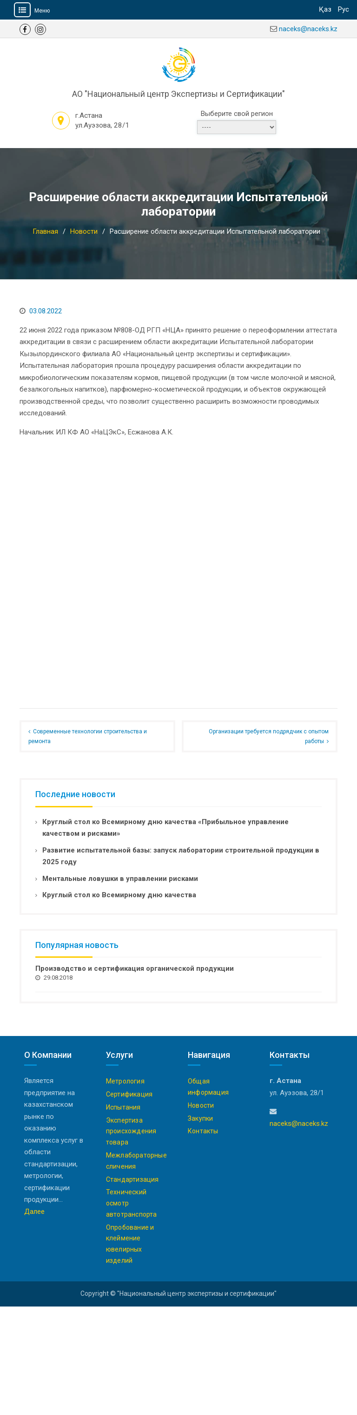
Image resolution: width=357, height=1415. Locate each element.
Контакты (203, 1240)
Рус (343, 9)
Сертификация (129, 1202)
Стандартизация (132, 1288)
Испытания (123, 1215)
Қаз (325, 9)
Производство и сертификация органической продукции (134, 1077)
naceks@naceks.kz (308, 29)
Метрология (125, 1189)
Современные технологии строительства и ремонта (87, 845)
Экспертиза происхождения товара (131, 1240)
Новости (201, 1214)
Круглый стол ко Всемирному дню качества (119, 1004)
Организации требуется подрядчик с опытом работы (269, 845)
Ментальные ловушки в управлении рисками (120, 987)
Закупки (200, 1227)
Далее (34, 1320)
